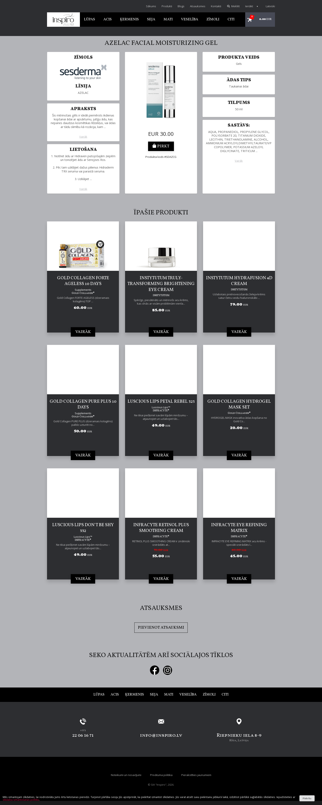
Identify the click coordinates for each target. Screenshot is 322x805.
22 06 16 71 (83, 735)
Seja (151, 19)
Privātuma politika (161, 775)
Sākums (151, 6)
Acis (107, 19)
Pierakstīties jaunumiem (196, 775)
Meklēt (233, 6)
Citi (231, 19)
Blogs (181, 6)
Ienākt (249, 6)
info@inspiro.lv (161, 735)
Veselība (189, 19)
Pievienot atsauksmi (161, 628)
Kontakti (216, 6)
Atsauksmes (197, 6)
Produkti (167, 6)
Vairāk (83, 136)
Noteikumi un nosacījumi (126, 775)
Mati (168, 19)
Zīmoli (212, 19)
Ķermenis (129, 19)
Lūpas (89, 19)
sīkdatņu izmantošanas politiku (21, 799)
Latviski (268, 6)
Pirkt (161, 146)
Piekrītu (307, 798)
